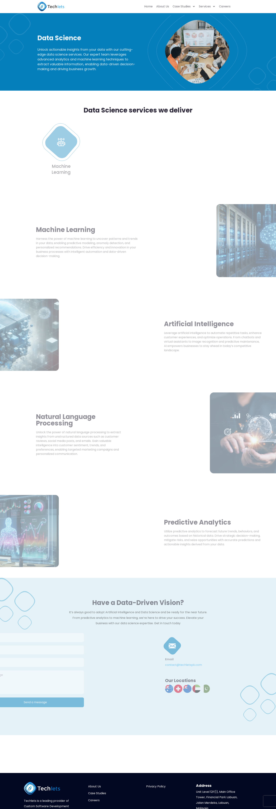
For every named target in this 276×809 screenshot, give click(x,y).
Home (148, 6)
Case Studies (184, 6)
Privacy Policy (156, 786)
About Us (162, 6)
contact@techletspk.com (183, 666)
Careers (225, 6)
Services (207, 6)
